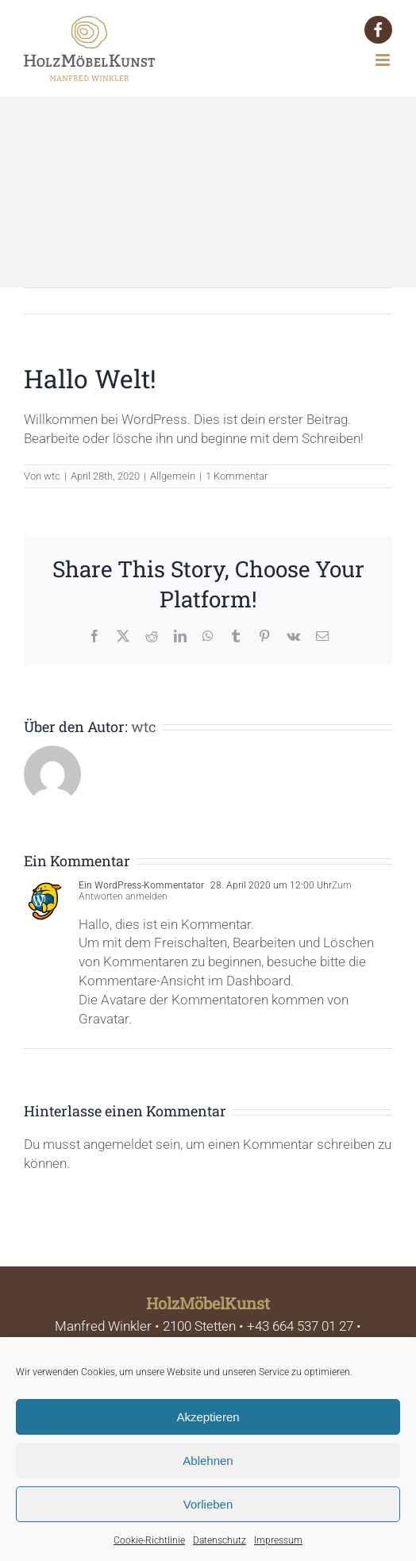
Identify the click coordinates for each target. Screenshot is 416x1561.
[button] (378, 30)
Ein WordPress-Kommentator (141, 885)
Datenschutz (219, 1540)
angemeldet (117, 1144)
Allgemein (172, 476)
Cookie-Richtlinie (149, 1540)
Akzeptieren (207, 1417)
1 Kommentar (237, 476)
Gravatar (104, 1019)
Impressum (278, 1540)
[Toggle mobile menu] (384, 60)
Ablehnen (208, 1460)
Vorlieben (208, 1504)
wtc (52, 476)
